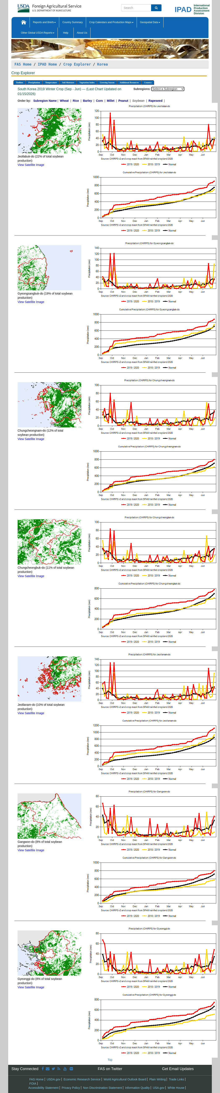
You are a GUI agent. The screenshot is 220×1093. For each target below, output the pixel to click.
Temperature (51, 82)
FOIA (32, 1083)
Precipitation (34, 82)
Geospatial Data (150, 22)
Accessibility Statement (43, 1087)
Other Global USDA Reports (37, 32)
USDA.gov (53, 1079)
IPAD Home (47, 64)
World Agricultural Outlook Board (124, 1079)
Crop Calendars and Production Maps (111, 22)
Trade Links (176, 1079)
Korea (102, 64)
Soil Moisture (68, 82)
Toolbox (19, 82)
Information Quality (137, 1087)
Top (110, 1059)
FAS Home (22, 64)
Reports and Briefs (44, 22)
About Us (82, 32)
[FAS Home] (39, 6)
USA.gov (158, 1087)
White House (176, 1087)
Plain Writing (157, 1079)
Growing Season (107, 82)
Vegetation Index (86, 82)
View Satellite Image (31, 165)
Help (65, 32)
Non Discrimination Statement (102, 1087)
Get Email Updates (178, 1069)
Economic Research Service (82, 1079)
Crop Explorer (77, 64)
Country (148, 82)
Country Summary (72, 22)
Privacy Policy (71, 1087)
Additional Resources (129, 82)
